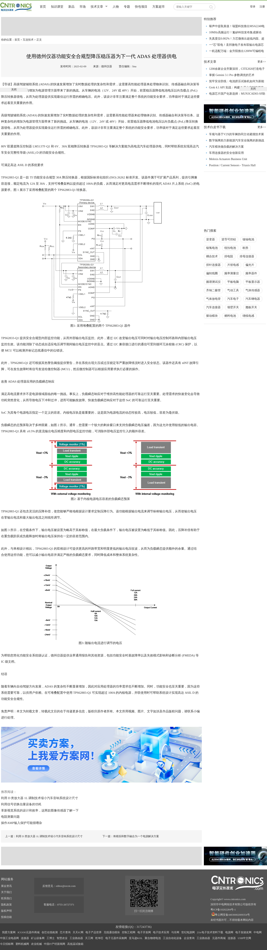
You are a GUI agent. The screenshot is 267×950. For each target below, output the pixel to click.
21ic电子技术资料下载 (210, 932)
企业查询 (189, 938)
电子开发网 (144, 932)
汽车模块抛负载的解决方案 (226, 146)
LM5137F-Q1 (41, 146)
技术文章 (97, 6)
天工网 (89, 938)
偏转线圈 (212, 273)
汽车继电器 (252, 298)
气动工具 (233, 290)
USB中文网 (244, 938)
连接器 (25, 938)
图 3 (7, 530)
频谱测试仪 (213, 281)
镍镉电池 (248, 239)
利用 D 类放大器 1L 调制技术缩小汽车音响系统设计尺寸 (39, 798)
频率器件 (251, 273)
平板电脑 (233, 281)
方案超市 (158, 6)
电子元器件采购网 (116, 938)
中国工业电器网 (9, 938)
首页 (43, 6)
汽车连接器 (213, 307)
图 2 (56, 425)
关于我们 (6, 892)
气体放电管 (213, 298)
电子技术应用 (161, 932)
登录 (252, 6)
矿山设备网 (37, 938)
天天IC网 (78, 932)
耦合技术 (212, 256)
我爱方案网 (9, 932)
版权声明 (6, 910)
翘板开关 (251, 307)
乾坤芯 (99, 938)
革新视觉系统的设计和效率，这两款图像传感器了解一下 (40, 810)
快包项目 (141, 6)
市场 (82, 6)
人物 (116, 6)
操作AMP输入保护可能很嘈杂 (21, 823)
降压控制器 (24, 146)
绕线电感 (248, 315)
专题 (127, 6)
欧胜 (245, 247)
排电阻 (228, 256)
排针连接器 (213, 264)
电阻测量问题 (10, 816)
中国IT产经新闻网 (54, 943)
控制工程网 (128, 932)
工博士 (51, 938)
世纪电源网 (188, 932)
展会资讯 (6, 885)
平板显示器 (252, 281)
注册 (262, 6)
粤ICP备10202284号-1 (223, 909)
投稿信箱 (6, 917)
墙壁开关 (233, 307)
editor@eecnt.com (66, 885)
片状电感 (233, 264)
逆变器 (210, 239)
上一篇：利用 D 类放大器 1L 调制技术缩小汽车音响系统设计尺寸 (44, 836)
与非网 (175, 932)
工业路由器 (76, 938)
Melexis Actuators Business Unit (228, 159)
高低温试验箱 (75, 943)
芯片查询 (65, 932)
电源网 (229, 932)
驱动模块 (212, 315)
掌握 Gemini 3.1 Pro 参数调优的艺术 (231, 75)
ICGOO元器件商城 (29, 932)
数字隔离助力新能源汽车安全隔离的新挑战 (236, 140)
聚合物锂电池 (153, 938)
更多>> (261, 127)
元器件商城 (219, 938)
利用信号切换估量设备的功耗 (21, 804)
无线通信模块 (112, 932)
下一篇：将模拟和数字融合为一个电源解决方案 (130, 836)
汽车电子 (233, 298)
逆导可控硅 (228, 239)
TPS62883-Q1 (99, 146)
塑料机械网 (22, 943)
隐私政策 (6, 904)
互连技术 (28, 39)
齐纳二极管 (213, 290)
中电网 (258, 932)
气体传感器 (252, 290)
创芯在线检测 (50, 932)
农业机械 (36, 943)
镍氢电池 (212, 247)
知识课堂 (57, 6)
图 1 (16, 189)
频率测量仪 (231, 273)
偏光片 (249, 264)
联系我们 (6, 898)
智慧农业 (62, 938)
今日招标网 (6, 943)
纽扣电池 (230, 247)
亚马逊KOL (136, 938)
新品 (71, 6)
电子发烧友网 (243, 932)
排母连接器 (247, 256)
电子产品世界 (93, 932)
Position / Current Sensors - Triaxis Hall (232, 165)
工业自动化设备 (172, 938)
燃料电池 (230, 315)
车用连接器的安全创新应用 (226, 152)
